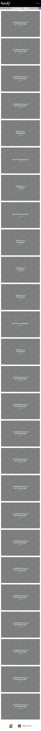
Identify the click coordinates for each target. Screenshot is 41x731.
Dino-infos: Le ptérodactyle (20, 296)
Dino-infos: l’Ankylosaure (20, 159)
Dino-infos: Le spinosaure (20, 214)
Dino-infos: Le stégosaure (20, 268)
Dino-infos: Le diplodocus (20, 323)
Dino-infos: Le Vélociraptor (20, 241)
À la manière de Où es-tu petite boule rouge (20, 23)
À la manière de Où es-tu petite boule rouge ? (20, 77)
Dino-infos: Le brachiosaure (20, 350)
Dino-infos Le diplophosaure (20, 132)
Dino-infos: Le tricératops (20, 187)
